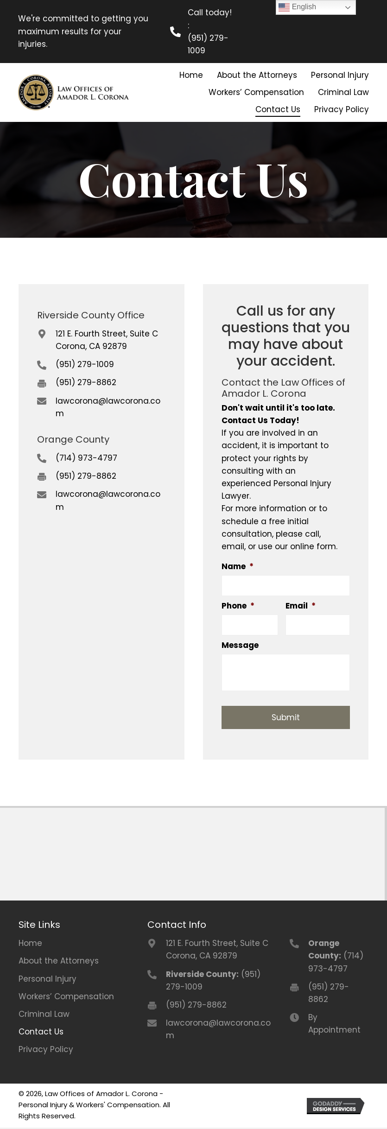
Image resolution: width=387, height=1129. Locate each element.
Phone (238, 606)
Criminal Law (44, 1015)
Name (238, 566)
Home (30, 944)
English (297, 7)
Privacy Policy (46, 1050)
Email (300, 606)
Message (240, 646)
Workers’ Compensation (66, 997)
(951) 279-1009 (208, 44)
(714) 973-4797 (86, 457)
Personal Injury (47, 979)
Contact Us (41, 1033)
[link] (191, 75)
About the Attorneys (59, 962)
